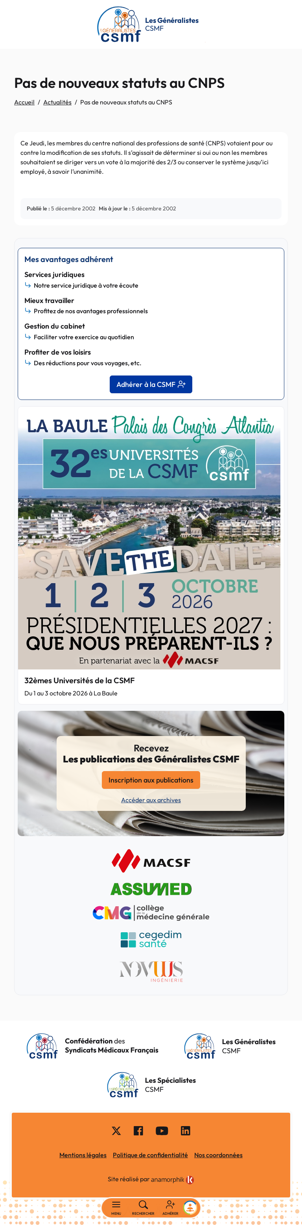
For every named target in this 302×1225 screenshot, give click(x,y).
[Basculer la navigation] (116, 1208)
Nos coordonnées (218, 1155)
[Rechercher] (143, 1208)
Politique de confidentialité (150, 1155)
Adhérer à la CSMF (151, 384)
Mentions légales (83, 1155)
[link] (172, 1180)
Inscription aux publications (151, 779)
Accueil (24, 102)
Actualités (57, 102)
